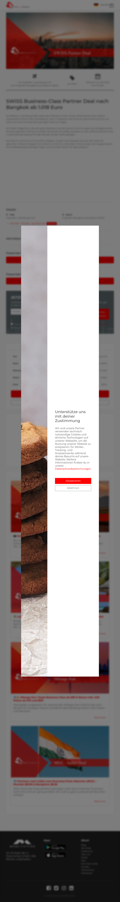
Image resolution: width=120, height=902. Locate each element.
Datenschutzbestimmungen (73, 468)
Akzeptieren (73, 480)
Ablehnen (73, 488)
